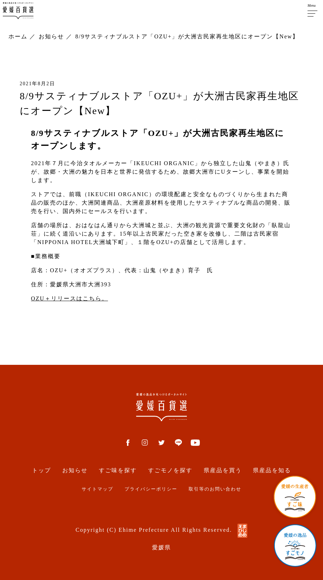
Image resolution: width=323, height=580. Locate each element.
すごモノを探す (170, 470)
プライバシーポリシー (151, 489)
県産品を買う (223, 470)
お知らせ (75, 470)
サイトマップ (97, 489)
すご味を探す (118, 470)
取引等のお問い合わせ (215, 489)
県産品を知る (272, 470)
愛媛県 (161, 547)
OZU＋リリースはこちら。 (69, 298)
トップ (41, 470)
